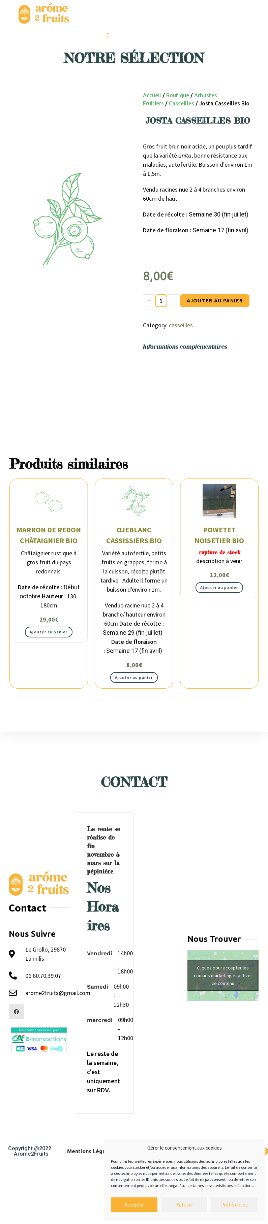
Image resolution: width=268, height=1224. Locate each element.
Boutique (177, 95)
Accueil (152, 95)
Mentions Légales (90, 1151)
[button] (108, 35)
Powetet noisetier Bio (219, 535)
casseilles (181, 103)
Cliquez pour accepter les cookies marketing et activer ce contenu (223, 975)
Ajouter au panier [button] (48, 631)
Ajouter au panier (215, 300)
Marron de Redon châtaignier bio (49, 535)
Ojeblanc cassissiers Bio (134, 535)
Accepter (134, 1204)
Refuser (184, 1204)
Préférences (234, 1204)
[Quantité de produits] (161, 300)
